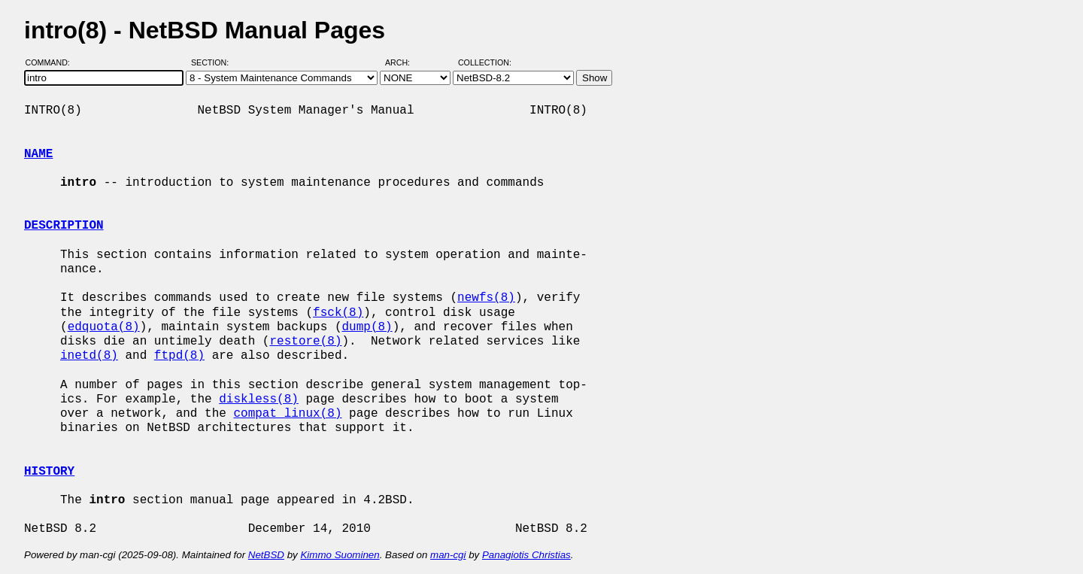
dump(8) (366, 327)
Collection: (484, 62)
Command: (52, 62)
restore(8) (305, 341)
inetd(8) (89, 356)
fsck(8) (338, 313)
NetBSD (266, 554)
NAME (38, 154)
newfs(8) (486, 298)
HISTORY (49, 471)
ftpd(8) (179, 356)
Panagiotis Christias (526, 554)
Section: (213, 62)
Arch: (404, 62)
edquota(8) (104, 327)
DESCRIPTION (64, 225)
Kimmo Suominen (339, 554)
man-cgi (448, 554)
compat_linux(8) (287, 413)
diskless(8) (259, 399)
